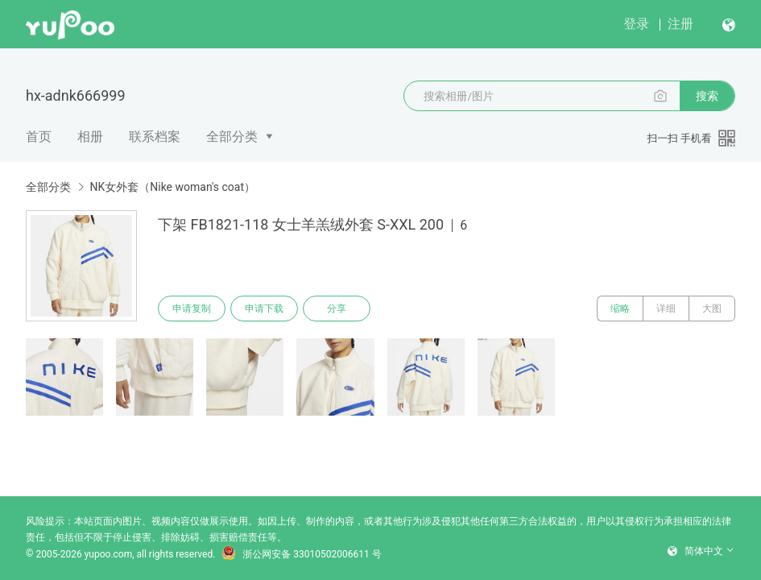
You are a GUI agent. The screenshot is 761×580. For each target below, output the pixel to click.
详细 (666, 308)
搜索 (707, 95)
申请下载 (264, 308)
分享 (336, 308)
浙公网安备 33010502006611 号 (301, 554)
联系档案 (154, 136)
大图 (712, 308)
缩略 (620, 308)
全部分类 (232, 136)
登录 (636, 23)
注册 (680, 23)
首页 (39, 136)
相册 (90, 136)
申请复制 (191, 308)
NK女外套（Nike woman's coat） (172, 186)
